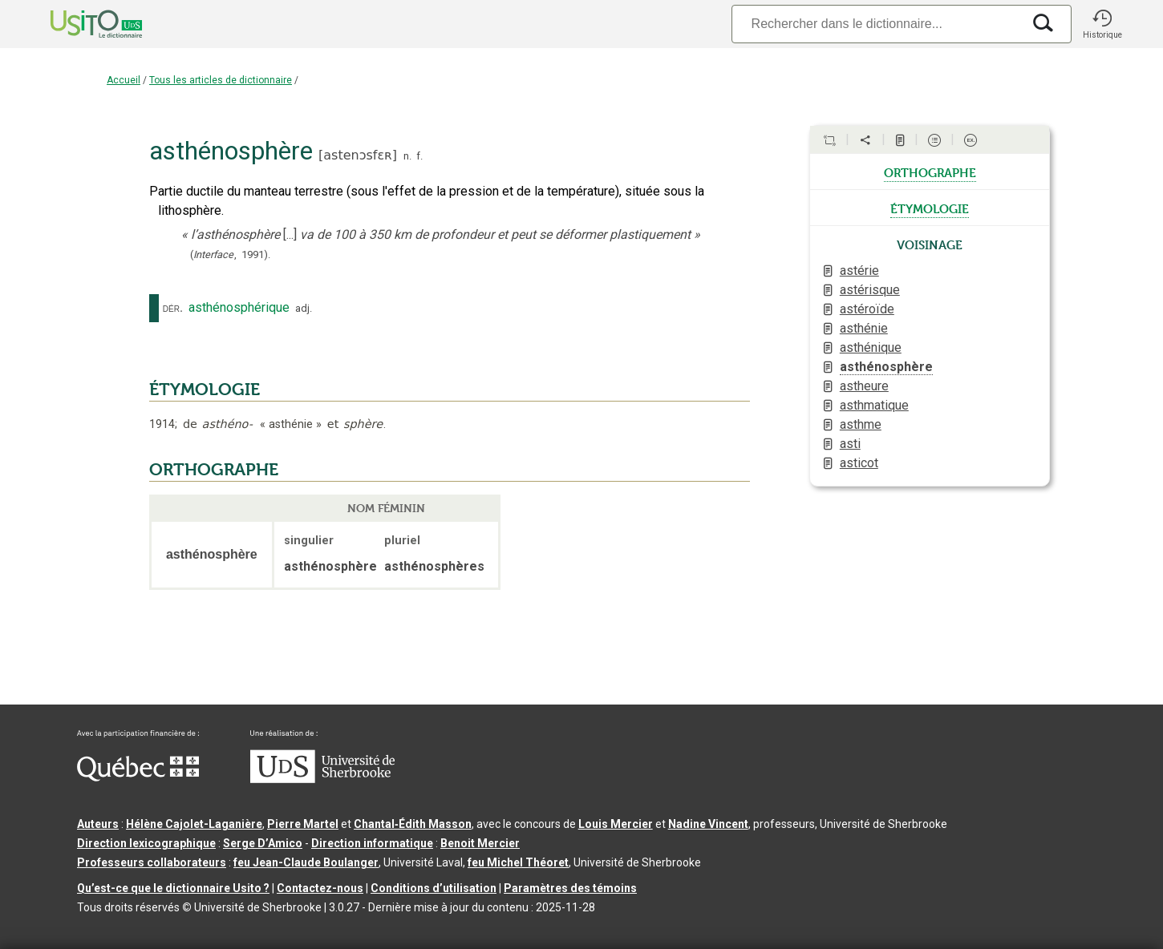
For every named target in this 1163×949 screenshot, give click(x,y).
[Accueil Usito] (78, 24)
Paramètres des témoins (570, 888)
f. (419, 156)
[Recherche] (876, 24)
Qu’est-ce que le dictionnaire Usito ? (173, 888)
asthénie (864, 328)
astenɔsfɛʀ (357, 155)
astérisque (870, 289)
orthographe (930, 171)
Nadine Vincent (708, 824)
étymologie (929, 207)
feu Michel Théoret (518, 862)
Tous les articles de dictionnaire (220, 80)
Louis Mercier (615, 824)
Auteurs (98, 824)
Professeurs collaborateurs (151, 862)
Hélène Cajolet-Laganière (194, 824)
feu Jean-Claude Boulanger (306, 862)
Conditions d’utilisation (433, 888)
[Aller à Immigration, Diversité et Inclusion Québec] (138, 777)
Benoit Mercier (480, 843)
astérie (859, 270)
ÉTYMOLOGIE (204, 389)
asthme (860, 424)
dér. (173, 307)
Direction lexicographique (146, 843)
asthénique (871, 347)
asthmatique (874, 405)
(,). (230, 254)
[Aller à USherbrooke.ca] (322, 779)
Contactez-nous (320, 888)
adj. (303, 308)
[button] (1102, 24)
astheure (864, 386)
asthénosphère (886, 366)
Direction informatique (372, 843)
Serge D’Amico (262, 843)
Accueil (123, 80)
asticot (859, 462)
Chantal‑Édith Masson (413, 824)
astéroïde (867, 309)
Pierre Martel (302, 824)
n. (407, 156)
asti (850, 443)
